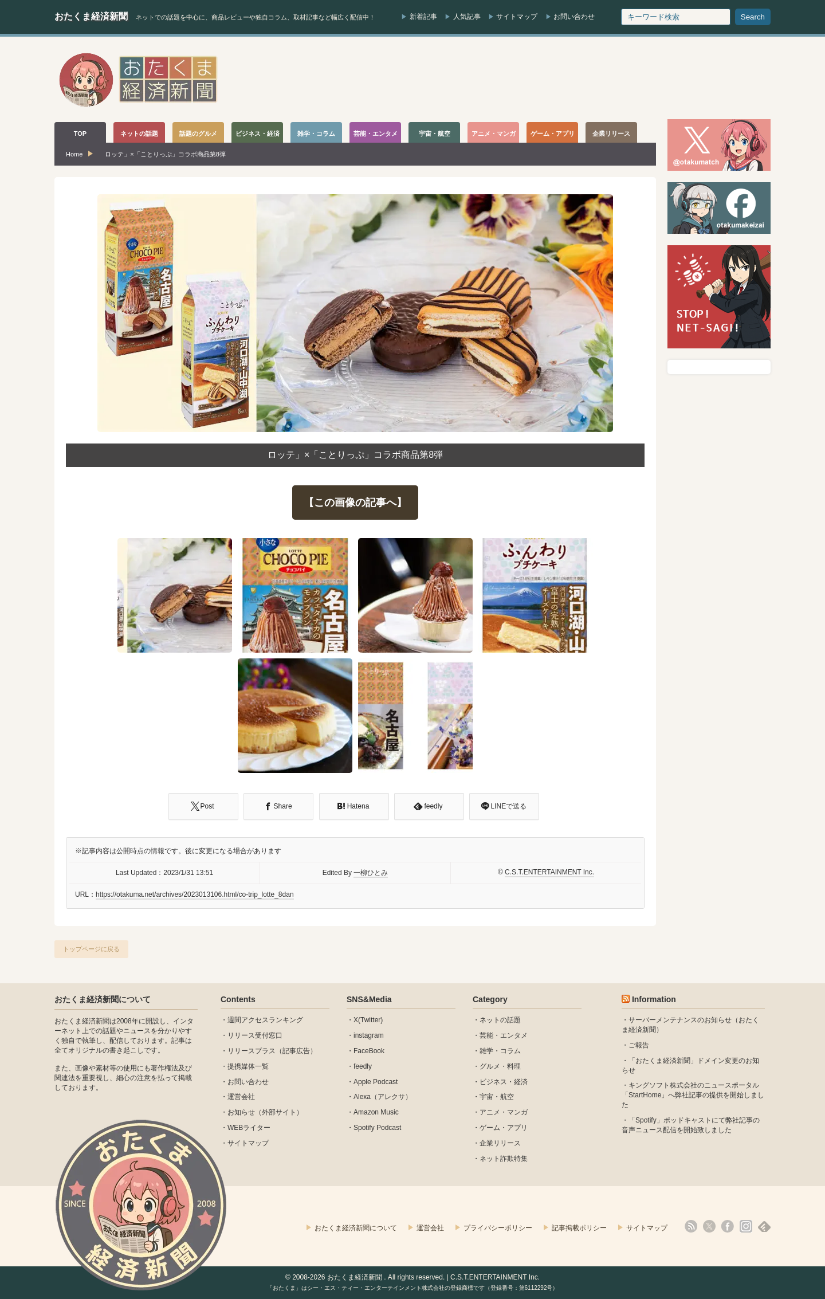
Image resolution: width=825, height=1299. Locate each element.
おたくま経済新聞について (102, 999)
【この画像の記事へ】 (355, 502)
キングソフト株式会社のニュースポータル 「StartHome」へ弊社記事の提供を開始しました (693, 1095)
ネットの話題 (500, 1020)
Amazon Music (376, 1112)
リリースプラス (251, 1051)
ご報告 (638, 1045)
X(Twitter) (368, 1020)
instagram (368, 1035)
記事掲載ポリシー (579, 1228)
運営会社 (241, 1097)
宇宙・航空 (497, 1097)
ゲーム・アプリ (504, 1128)
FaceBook (368, 1051)
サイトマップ (516, 17)
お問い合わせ (574, 17)
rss (691, 1226)
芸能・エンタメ (504, 1035)
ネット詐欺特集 (504, 1159)
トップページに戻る (91, 948)
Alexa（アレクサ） (382, 1097)
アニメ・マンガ (504, 1112)
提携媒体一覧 (248, 1066)
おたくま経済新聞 (91, 16)
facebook (727, 1226)
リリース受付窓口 (254, 1035)
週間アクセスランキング (265, 1020)
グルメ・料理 (500, 1066)
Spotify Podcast (377, 1128)
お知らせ (241, 1112)
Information (654, 999)
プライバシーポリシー (497, 1228)
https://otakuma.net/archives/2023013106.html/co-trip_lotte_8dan (195, 894)
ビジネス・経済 (504, 1082)
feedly (362, 1066)
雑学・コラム (500, 1051)
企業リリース (500, 1143)
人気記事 (467, 17)
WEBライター (248, 1128)
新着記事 (423, 17)
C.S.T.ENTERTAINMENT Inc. (549, 872)
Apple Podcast (375, 1082)
